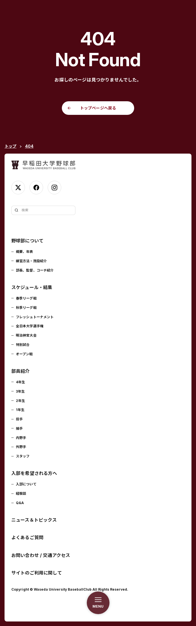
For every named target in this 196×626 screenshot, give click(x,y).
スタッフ (22, 456)
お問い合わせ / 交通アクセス (40, 555)
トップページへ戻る (98, 108)
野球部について (27, 241)
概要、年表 (24, 251)
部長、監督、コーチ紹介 (35, 270)
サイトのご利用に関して (36, 573)
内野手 (21, 438)
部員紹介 (20, 371)
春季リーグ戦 (26, 298)
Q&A (20, 503)
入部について (26, 484)
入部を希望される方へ (34, 473)
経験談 (21, 493)
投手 (19, 419)
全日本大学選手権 (29, 326)
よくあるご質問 (27, 537)
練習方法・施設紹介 (31, 261)
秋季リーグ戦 (26, 308)
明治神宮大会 (26, 335)
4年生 (20, 382)
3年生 (20, 391)
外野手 (21, 447)
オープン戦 (24, 354)
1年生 (20, 410)
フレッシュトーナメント (35, 317)
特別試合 (22, 345)
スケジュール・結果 (31, 287)
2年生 (20, 401)
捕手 (19, 428)
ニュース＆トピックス (34, 520)
